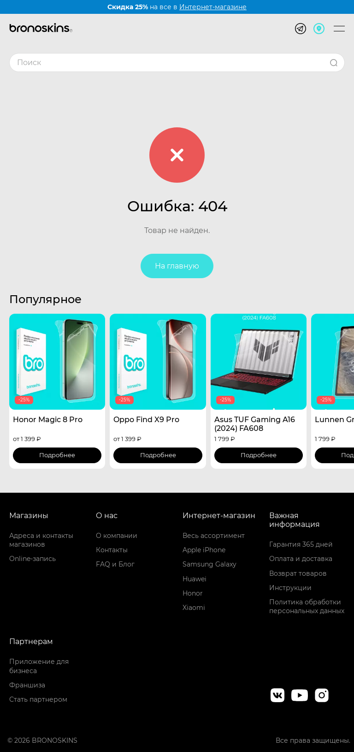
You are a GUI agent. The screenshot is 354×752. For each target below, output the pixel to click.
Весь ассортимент (214, 535)
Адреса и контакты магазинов (41, 540)
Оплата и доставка (300, 559)
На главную (177, 266)
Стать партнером (38, 699)
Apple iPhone (204, 550)
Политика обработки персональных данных (306, 606)
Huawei (194, 579)
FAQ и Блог (115, 564)
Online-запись (32, 559)
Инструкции (290, 588)
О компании (116, 535)
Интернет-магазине (213, 7)
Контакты (112, 550)
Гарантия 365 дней (301, 544)
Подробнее (57, 455)
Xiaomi (194, 607)
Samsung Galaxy (209, 564)
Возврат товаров (298, 573)
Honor (193, 593)
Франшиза (27, 685)
